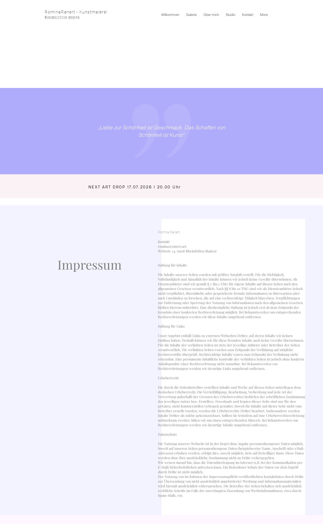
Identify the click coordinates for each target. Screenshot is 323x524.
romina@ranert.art (172, 246)
